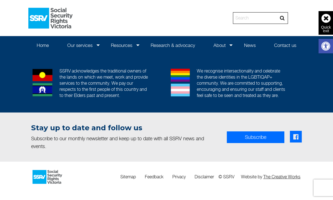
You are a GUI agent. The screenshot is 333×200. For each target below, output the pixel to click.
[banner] (166, 18)
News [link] (250, 45)
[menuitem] (43, 45)
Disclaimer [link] (204, 176)
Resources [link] (121, 45)
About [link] (219, 45)
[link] (326, 46)
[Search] (256, 18)
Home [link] (43, 45)
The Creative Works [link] (281, 176)
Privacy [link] (179, 176)
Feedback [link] (154, 176)
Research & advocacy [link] (173, 45)
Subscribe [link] (255, 137)
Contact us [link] (285, 45)
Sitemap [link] (128, 176)
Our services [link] (80, 45)
